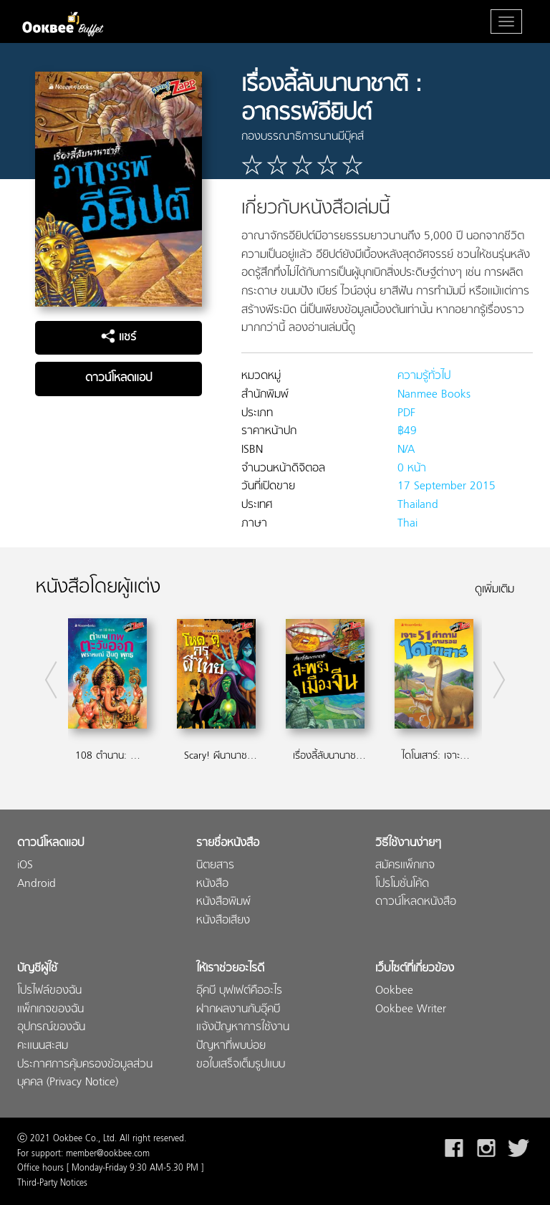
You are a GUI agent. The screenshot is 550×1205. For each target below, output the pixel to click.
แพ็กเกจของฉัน (50, 1010)
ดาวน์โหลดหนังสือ (415, 902)
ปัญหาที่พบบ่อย (231, 1046)
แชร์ (118, 337)
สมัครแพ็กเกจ (405, 866)
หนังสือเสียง (223, 921)
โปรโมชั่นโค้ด (402, 884)
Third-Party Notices (52, 1183)
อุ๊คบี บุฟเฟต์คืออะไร (239, 991)
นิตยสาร (215, 866)
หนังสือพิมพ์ (223, 902)
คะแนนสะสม (42, 1046)
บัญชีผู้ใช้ (37, 969)
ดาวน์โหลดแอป (118, 378)
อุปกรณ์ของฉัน (51, 1028)
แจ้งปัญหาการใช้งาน (242, 1028)
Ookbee (394, 991)
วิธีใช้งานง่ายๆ (408, 844)
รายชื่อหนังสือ (227, 844)
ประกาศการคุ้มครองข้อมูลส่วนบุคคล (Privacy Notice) (85, 1074)
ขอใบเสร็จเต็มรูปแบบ (240, 1065)
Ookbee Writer (410, 1010)
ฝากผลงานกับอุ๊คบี (238, 1010)
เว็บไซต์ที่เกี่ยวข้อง (414, 969)
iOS (25, 866)
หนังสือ (212, 884)
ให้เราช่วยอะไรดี (230, 969)
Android (36, 884)
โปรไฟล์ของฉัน (49, 991)
